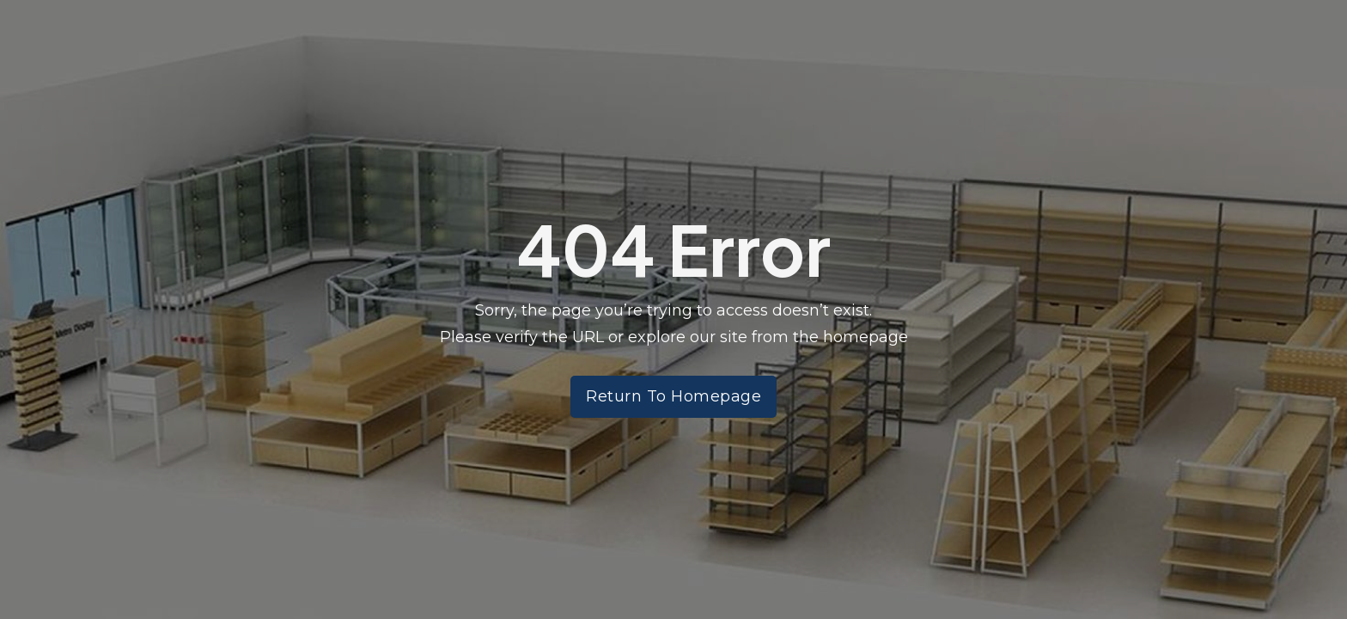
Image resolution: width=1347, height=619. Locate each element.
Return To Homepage (673, 396)
